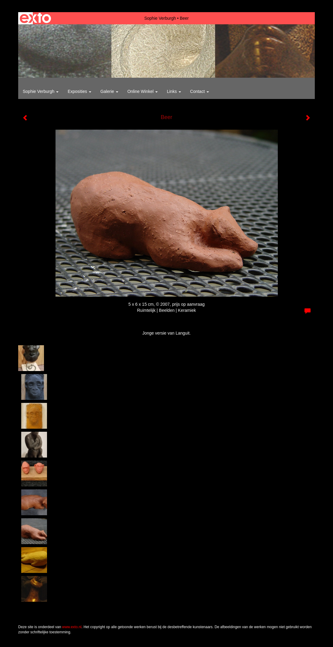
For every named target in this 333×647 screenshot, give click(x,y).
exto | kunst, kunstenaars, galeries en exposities (35, 18)
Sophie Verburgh (160, 18)
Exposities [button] (79, 91)
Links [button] (174, 91)
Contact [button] (199, 91)
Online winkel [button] (142, 91)
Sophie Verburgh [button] (41, 91)
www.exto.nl (72, 627)
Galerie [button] (109, 91)
